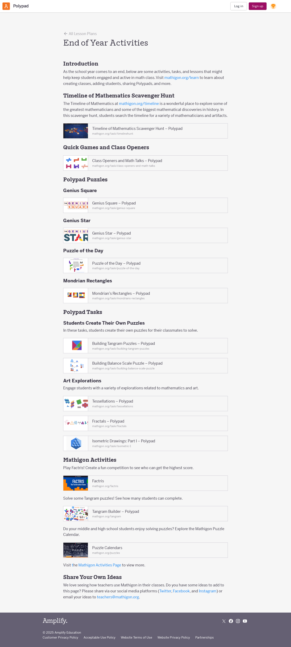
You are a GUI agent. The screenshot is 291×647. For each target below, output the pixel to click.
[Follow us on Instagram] (237, 621)
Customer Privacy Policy (60, 637)
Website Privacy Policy (173, 637)
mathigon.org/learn (181, 77)
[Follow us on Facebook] (230, 621)
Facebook (181, 591)
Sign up (257, 6)
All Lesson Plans (80, 33)
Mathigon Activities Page (100, 565)
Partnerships (204, 637)
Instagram (208, 591)
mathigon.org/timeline (138, 103)
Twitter (165, 591)
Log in (238, 6)
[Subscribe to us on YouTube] (244, 621)
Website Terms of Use (136, 637)
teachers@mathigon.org (118, 597)
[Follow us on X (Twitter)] (223, 621)
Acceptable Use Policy (99, 637)
